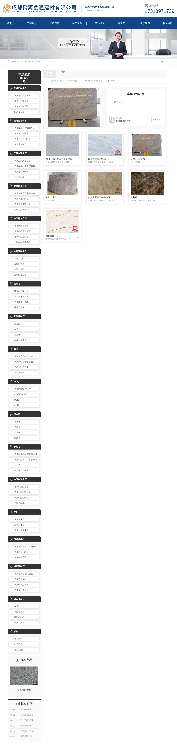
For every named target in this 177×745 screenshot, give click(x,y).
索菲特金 (110, 81)
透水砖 (15, 414)
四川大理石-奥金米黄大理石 (26, 356)
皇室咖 (17, 334)
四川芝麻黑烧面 (21, 133)
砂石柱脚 (18, 639)
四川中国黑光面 (21, 226)
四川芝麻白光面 (21, 101)
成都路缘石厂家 (21, 296)
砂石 (14, 631)
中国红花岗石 (18, 479)
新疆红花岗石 (18, 251)
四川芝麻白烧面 (21, 106)
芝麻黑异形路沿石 (22, 470)
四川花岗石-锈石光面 (23, 574)
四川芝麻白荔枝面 (22, 95)
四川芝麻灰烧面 (21, 171)
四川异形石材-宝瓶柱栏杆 (25, 454)
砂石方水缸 (19, 650)
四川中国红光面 (21, 487)
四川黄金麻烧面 (21, 199)
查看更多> (157, 119)
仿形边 (17, 465)
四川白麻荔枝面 (21, 552)
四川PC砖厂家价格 (22, 389)
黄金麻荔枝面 (20, 209)
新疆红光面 (19, 269)
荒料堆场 (100, 23)
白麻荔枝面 (19, 112)
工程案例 (54, 23)
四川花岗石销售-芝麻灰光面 (26, 166)
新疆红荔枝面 (20, 275)
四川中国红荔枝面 (22, 492)
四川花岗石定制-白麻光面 (25, 546)
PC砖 (14, 381)
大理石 (39, 61)
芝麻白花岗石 (18, 88)
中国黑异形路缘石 (22, 242)
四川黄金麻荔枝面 (22, 204)
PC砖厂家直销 (20, 394)
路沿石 (15, 284)
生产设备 (77, 23)
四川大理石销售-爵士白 (24, 362)
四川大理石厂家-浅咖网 (91, 81)
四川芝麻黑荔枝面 (22, 139)
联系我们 (167, 23)
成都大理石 (19, 372)
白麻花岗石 (17, 539)
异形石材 (16, 447)
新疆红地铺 (19, 258)
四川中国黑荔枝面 (22, 231)
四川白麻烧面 (20, 557)
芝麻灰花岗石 (18, 153)
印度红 (17, 606)
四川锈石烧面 (20, 590)
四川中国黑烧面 (21, 237)
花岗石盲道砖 (20, 340)
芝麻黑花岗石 (18, 121)
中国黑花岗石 (18, 218)
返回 (164, 61)
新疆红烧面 (19, 264)
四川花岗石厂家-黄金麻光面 (26, 193)
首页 (9, 23)
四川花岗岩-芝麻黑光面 (24, 128)
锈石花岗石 (17, 566)
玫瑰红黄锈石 (20, 579)
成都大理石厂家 (21, 367)
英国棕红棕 (19, 617)
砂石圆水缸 (19, 644)
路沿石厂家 (19, 307)
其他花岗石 (17, 316)
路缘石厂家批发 (21, 291)
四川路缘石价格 (21, 302)
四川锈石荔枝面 (21, 584)
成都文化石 (19, 525)
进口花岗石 (17, 599)
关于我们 (145, 23)
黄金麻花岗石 (18, 186)
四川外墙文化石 (21, 530)
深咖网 (133, 197)
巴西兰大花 (19, 622)
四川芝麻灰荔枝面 (22, 161)
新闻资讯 (122, 23)
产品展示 (32, 23)
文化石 (15, 512)
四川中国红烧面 (21, 497)
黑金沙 (17, 324)
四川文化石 (19, 519)
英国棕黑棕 (19, 612)
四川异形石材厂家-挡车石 (25, 459)
